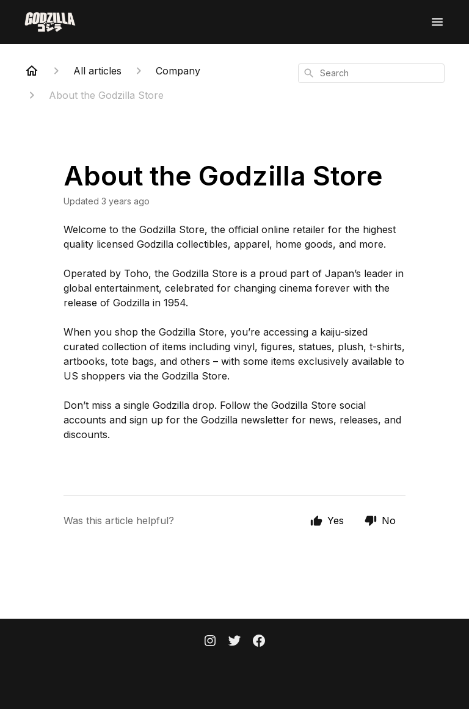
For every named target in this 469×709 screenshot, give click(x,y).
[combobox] (371, 73)
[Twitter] (234, 641)
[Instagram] (210, 641)
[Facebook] (259, 641)
